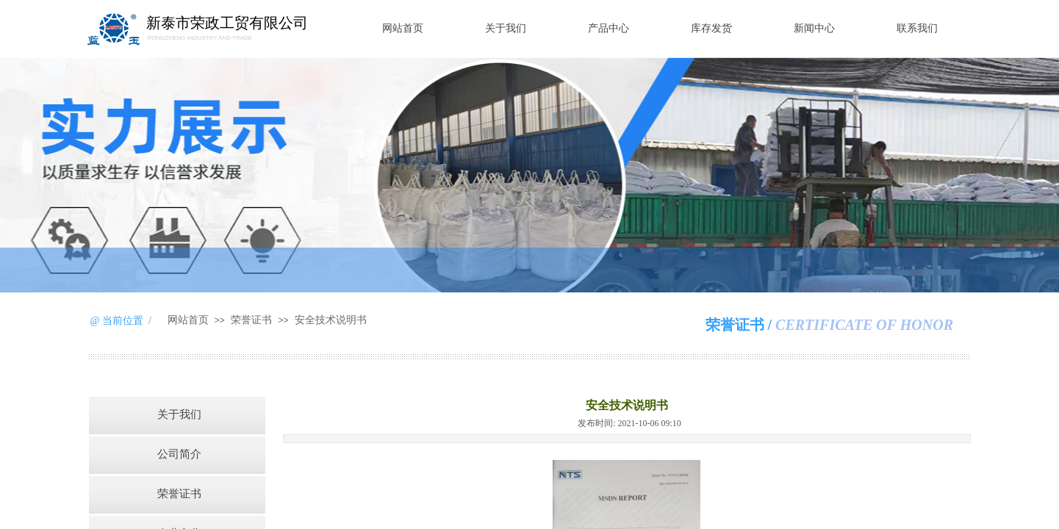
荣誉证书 (251, 319)
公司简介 (179, 454)
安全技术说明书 (331, 319)
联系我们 (917, 28)
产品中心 (608, 28)
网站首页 (402, 28)
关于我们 (505, 28)
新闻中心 (814, 28)
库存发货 (711, 28)
